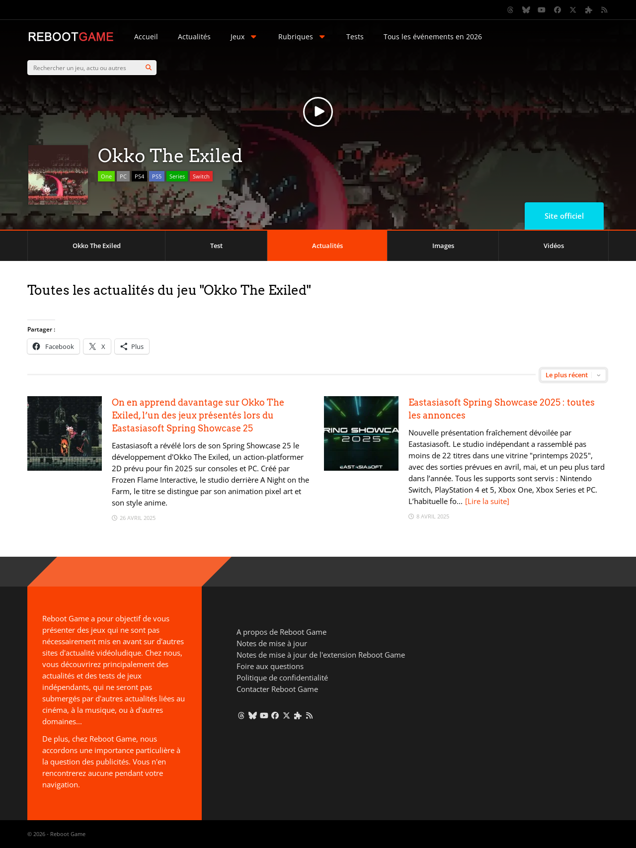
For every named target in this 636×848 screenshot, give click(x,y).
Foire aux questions (270, 666)
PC (123, 176)
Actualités (194, 36)
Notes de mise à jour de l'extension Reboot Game (321, 655)
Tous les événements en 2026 (433, 36)
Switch (201, 176)
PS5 (156, 176)
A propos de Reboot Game (281, 632)
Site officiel (564, 216)
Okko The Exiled (97, 245)
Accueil (146, 36)
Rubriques (302, 36)
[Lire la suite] (487, 501)
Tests (355, 36)
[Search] (149, 67)
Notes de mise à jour (272, 643)
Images (443, 245)
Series (177, 176)
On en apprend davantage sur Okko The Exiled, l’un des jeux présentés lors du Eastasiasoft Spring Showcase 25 (198, 415)
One (106, 176)
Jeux (244, 36)
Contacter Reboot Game (277, 689)
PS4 (139, 176)
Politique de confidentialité (282, 677)
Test (216, 245)
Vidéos (554, 245)
